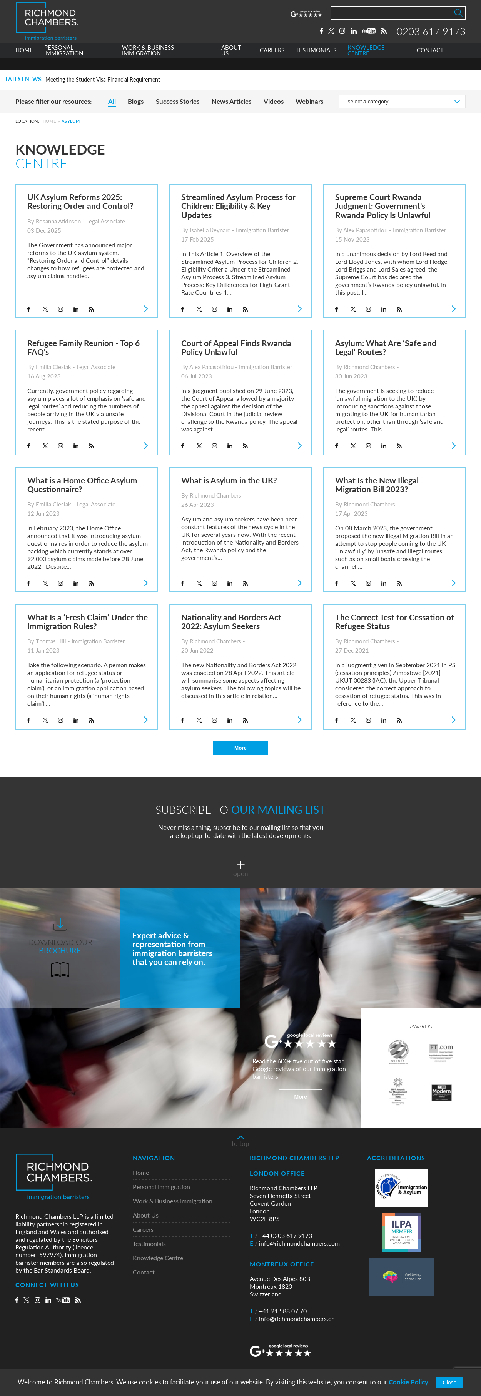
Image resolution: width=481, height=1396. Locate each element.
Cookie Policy (408, 1382)
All (112, 101)
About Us (146, 1215)
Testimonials (149, 1244)
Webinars (309, 101)
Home (49, 121)
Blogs (136, 101)
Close (450, 1382)
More (240, 748)
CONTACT (430, 63)
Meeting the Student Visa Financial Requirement (102, 80)
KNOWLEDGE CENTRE (366, 62)
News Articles (231, 101)
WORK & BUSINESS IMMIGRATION (148, 62)
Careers (143, 1230)
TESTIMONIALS (316, 63)
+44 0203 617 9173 (281, 1235)
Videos (274, 101)
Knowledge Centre (158, 1258)
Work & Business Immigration (172, 1201)
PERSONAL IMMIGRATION (63, 62)
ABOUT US (231, 62)
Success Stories (177, 101)
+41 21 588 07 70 (278, 1311)
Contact (144, 1272)
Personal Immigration (161, 1187)
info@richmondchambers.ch (292, 1319)
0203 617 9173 (431, 37)
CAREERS (272, 63)
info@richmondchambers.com (295, 1243)
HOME (24, 63)
